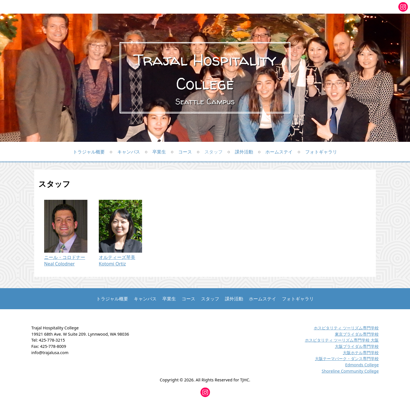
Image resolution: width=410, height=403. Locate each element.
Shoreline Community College (350, 371)
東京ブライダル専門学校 (357, 334)
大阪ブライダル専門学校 (357, 346)
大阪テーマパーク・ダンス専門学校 (347, 358)
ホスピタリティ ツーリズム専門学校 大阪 (342, 340)
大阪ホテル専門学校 (361, 352)
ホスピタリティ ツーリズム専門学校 (346, 328)
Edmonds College (362, 364)
